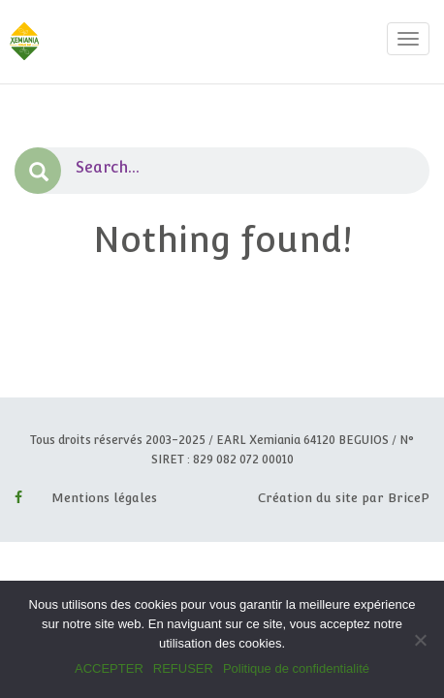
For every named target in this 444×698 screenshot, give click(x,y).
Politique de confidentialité (296, 668)
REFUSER (183, 668)
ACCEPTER (109, 668)
